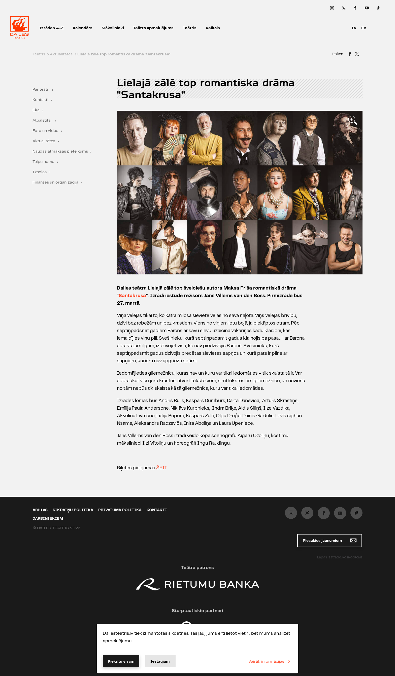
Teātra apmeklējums (153, 28)
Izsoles (39, 172)
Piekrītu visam (121, 661)
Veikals (213, 28)
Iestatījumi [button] (160, 661)
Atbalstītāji (42, 120)
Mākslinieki (113, 28)
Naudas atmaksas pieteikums (60, 151)
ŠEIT (161, 468)
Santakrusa (132, 296)
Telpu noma (43, 162)
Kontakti (40, 100)
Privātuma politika (120, 510)
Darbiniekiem (47, 518)
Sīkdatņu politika (73, 510)
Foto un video (45, 131)
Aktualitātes (43, 141)
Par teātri (41, 89)
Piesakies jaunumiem (329, 540)
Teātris (189, 28)
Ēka (36, 110)
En (363, 28)
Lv (354, 28)
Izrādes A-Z (51, 28)
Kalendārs (82, 28)
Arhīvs (40, 510)
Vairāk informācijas (270, 661)
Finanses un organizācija (55, 182)
